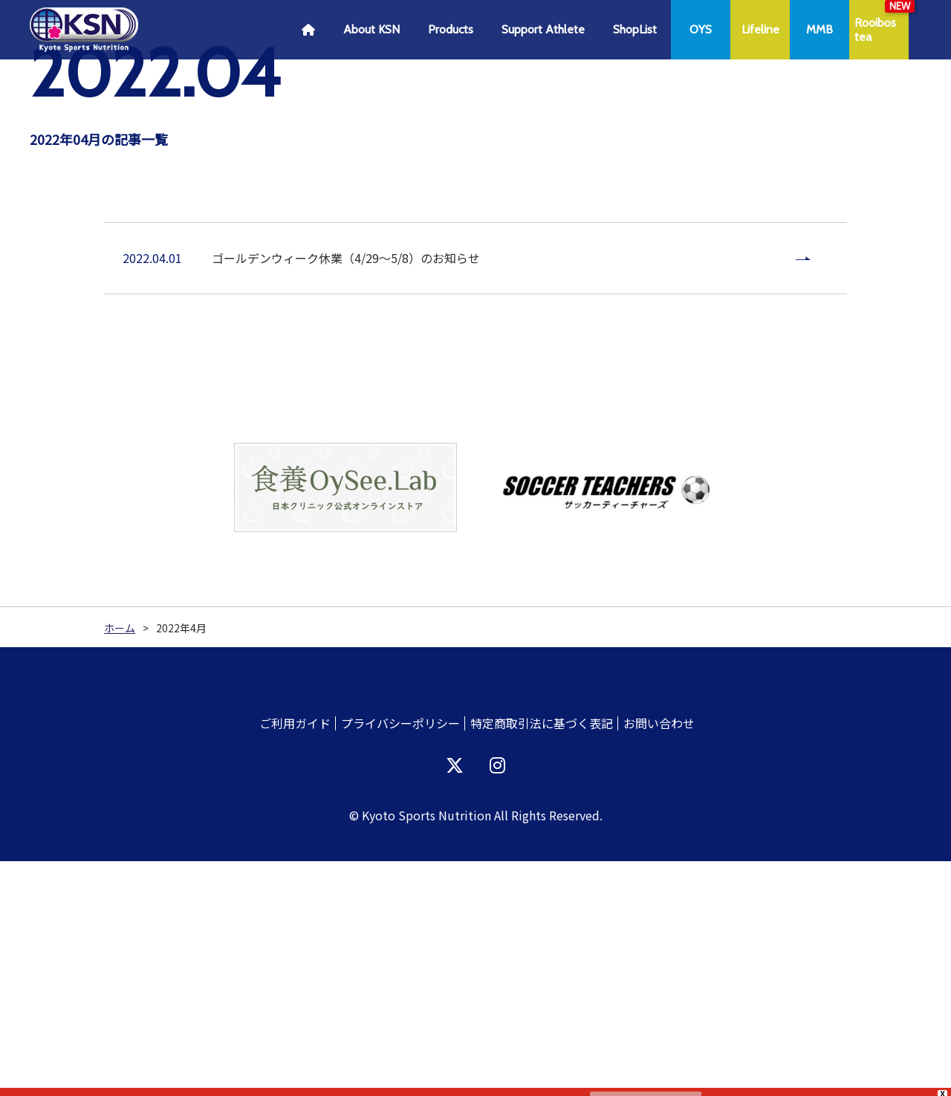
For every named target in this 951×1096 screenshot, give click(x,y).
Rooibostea (875, 30)
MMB (819, 29)
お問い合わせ (659, 958)
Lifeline (760, 29)
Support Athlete (543, 29)
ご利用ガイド (295, 958)
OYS (700, 29)
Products (450, 29)
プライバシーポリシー (400, 958)
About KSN (371, 29)
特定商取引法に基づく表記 (541, 958)
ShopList (635, 29)
